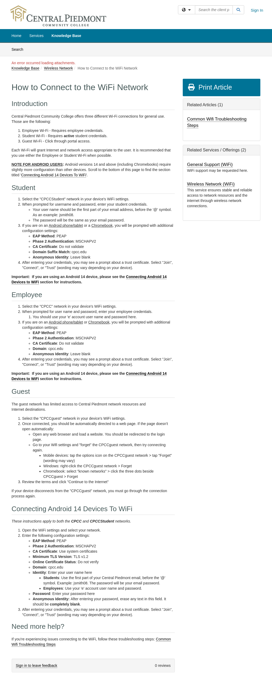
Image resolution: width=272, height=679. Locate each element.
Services (36, 36)
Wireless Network (58, 68)
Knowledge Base (66, 36)
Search (19, 49)
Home (16, 36)
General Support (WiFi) (210, 164)
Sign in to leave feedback (36, 665)
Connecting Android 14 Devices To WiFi (53, 175)
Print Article (209, 87)
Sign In (257, 10)
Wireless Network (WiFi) (211, 184)
